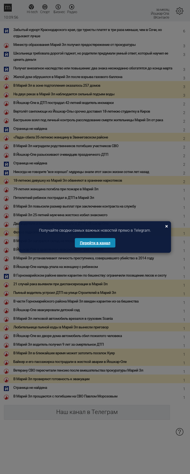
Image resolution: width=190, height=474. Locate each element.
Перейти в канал (95, 243)
